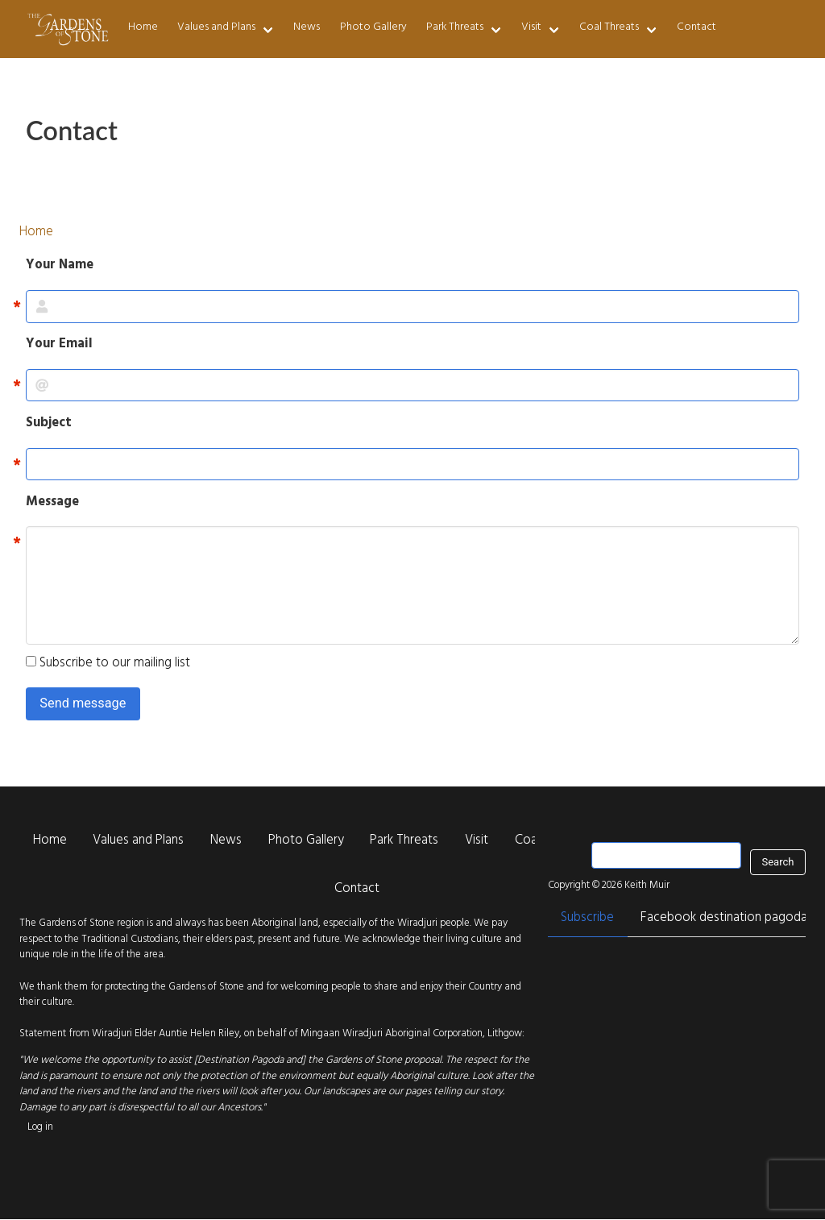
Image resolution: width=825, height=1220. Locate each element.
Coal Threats (609, 28)
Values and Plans (216, 28)
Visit (531, 28)
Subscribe (587, 919)
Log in (40, 1128)
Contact (696, 28)
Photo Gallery (373, 28)
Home (143, 28)
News (306, 28)
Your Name (59, 266)
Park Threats (454, 28)
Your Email (59, 345)
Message (52, 503)
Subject (49, 424)
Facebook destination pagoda (724, 919)
